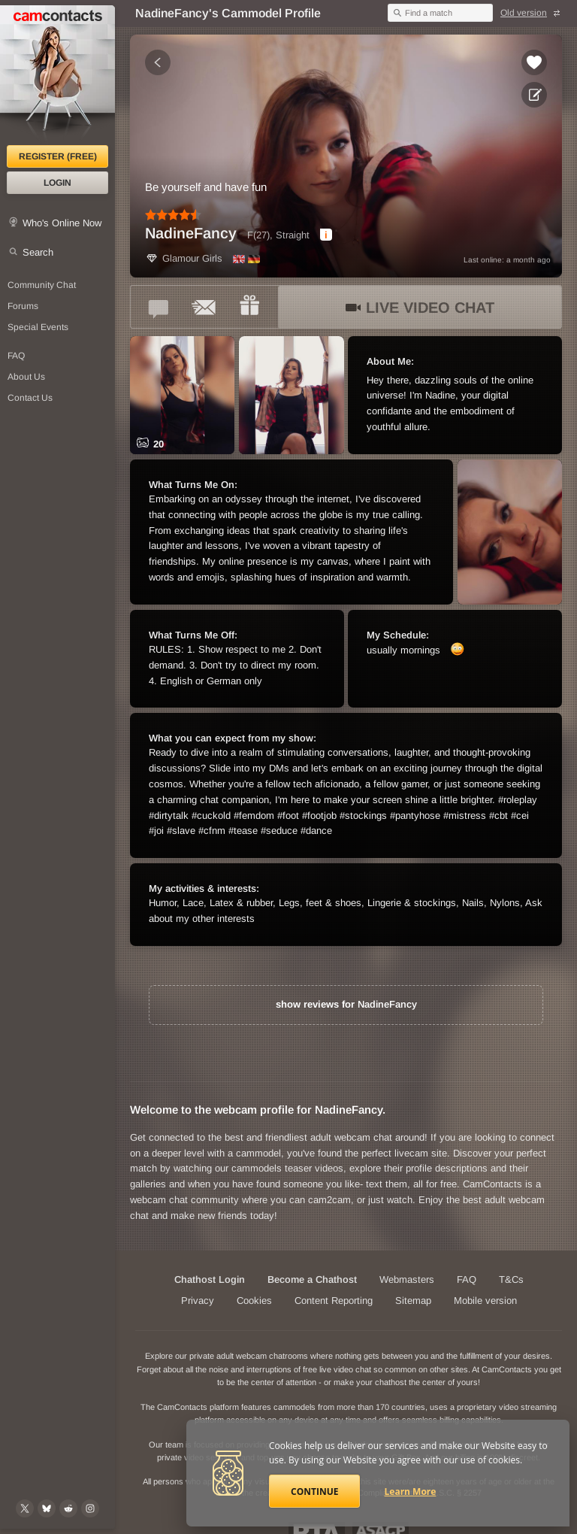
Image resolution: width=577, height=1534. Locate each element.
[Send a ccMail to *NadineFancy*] (204, 307)
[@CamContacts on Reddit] (68, 1508)
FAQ (16, 355)
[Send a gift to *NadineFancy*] (249, 307)
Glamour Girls (183, 258)
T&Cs (511, 1279)
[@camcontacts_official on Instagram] (90, 1508)
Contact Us (30, 398)
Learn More (411, 1491)
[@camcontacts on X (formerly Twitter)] (25, 1508)
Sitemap (413, 1300)
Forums (23, 306)
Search (38, 252)
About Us (26, 376)
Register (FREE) (58, 156)
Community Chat (42, 285)
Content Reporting (334, 1300)
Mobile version (485, 1300)
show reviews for (346, 1004)
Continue (314, 1491)
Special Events (38, 327)
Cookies (254, 1300)
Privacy (197, 1300)
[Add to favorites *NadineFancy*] (534, 62)
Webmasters (406, 1279)
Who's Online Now (62, 223)
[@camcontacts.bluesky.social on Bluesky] (47, 1508)
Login (57, 182)
